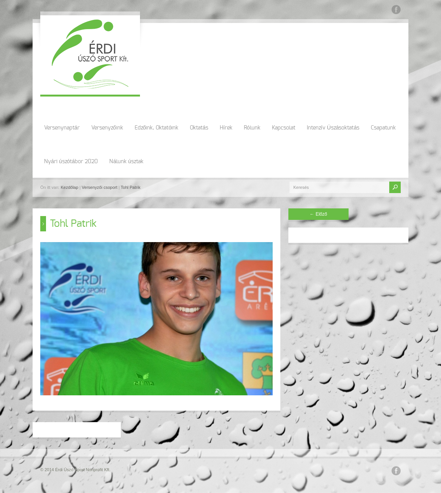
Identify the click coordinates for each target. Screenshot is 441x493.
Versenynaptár (62, 128)
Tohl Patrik (130, 187)
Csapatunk (383, 128)
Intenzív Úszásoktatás (333, 128)
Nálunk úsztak (126, 161)
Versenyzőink (107, 128)
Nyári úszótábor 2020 (71, 161)
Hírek (226, 128)
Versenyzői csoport (99, 187)
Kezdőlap (69, 187)
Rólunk (252, 128)
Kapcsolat (283, 128)
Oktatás (199, 128)
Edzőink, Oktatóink (157, 128)
